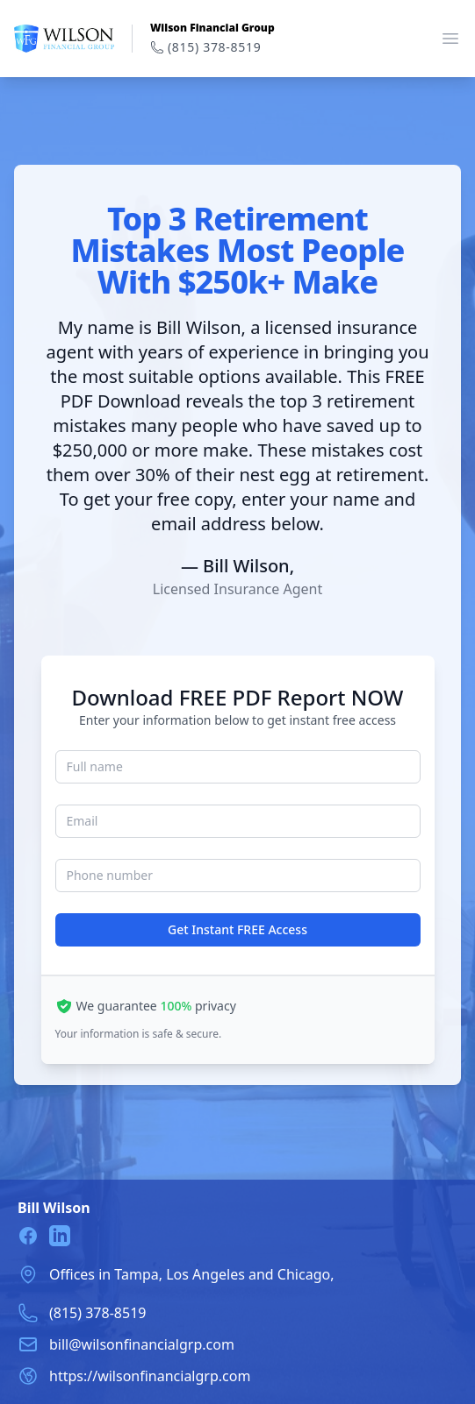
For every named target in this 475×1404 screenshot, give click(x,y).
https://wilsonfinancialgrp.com (149, 1376)
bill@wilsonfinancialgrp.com (141, 1344)
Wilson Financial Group (212, 28)
